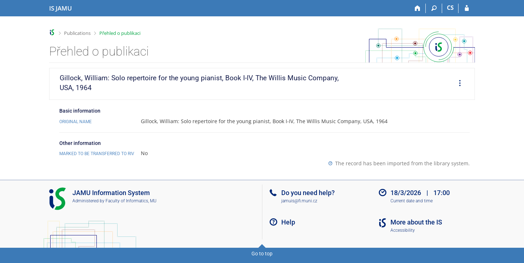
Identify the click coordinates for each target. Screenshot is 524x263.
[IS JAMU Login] (466, 8)
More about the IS (416, 222)
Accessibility (402, 230)
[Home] (417, 8)
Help (288, 222)
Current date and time (411, 200)
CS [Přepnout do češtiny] (450, 8)
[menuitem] (457, 83)
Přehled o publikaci (119, 33)
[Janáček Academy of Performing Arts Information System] (60, 8)
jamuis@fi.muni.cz (299, 200)
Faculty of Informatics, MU (131, 200)
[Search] (434, 8)
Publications (77, 33)
